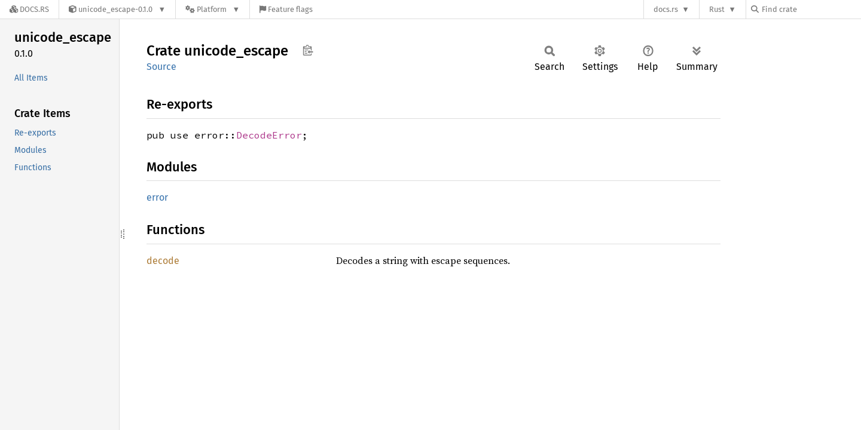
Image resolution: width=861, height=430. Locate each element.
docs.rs (666, 9)
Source (161, 66)
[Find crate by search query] (811, 9)
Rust (717, 9)
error (157, 197)
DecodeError (269, 135)
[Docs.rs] (29, 9)
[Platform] (212, 9)
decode (162, 260)
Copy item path (307, 50)
